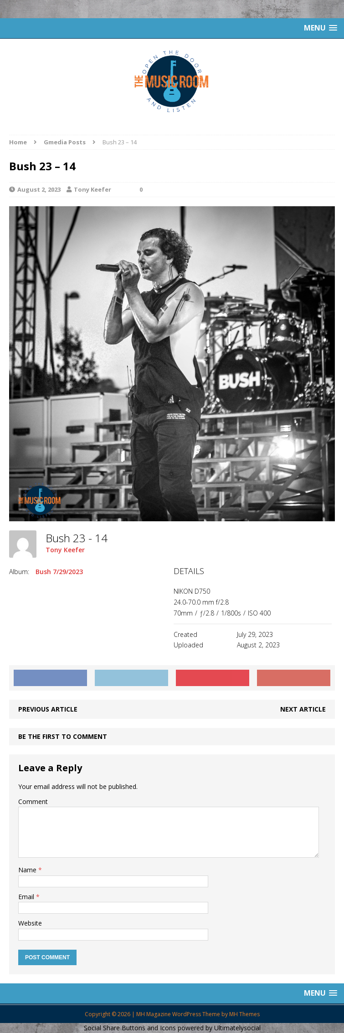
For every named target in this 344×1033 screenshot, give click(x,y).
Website (30, 923)
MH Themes (244, 1014)
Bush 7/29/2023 (59, 571)
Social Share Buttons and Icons (130, 1027)
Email (27, 896)
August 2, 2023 (39, 189)
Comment (33, 801)
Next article (303, 709)
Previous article (47, 709)
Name (28, 869)
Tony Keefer (92, 189)
